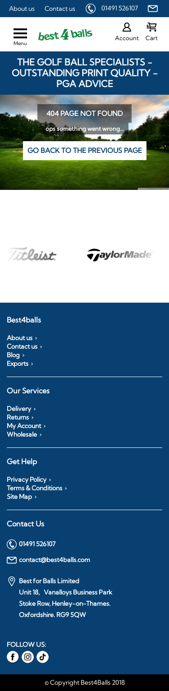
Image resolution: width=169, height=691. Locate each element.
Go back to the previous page (84, 150)
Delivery (19, 408)
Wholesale (22, 434)
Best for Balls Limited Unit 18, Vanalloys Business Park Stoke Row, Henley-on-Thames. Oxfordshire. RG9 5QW (59, 597)
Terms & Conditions (34, 488)
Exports (17, 363)
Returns (18, 417)
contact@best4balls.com (48, 560)
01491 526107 (119, 8)
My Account (24, 426)
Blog (13, 355)
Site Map (19, 496)
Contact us (60, 9)
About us (22, 9)
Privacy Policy (26, 479)
